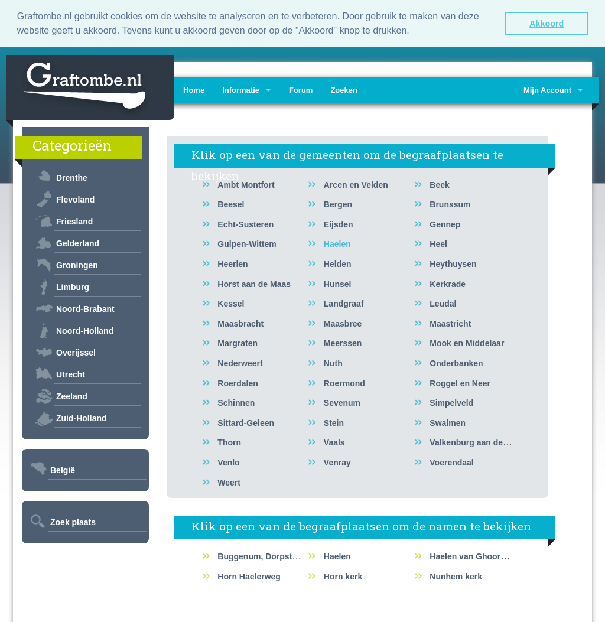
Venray (337, 461)
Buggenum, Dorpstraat (262, 555)
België (62, 469)
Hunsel (338, 283)
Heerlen (232, 263)
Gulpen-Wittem (246, 243)
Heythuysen (453, 263)
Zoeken (343, 88)
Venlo (228, 461)
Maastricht (450, 322)
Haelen (337, 243)
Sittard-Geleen (245, 421)
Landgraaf (344, 302)
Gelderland (77, 242)
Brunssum (450, 203)
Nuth (333, 362)
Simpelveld (451, 401)
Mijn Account (547, 88)
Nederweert (239, 362)
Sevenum (342, 401)
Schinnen (236, 401)
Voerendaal (451, 461)
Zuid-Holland (81, 417)
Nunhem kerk (456, 575)
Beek (439, 183)
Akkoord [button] (546, 23)
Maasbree (343, 322)
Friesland (74, 220)
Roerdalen (237, 382)
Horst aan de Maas (254, 283)
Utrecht (70, 373)
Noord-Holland (84, 329)
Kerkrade (448, 283)
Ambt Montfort (245, 183)
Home (193, 88)
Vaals (334, 442)
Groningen (77, 264)
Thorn (229, 442)
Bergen (338, 203)
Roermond (344, 382)
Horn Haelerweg (249, 575)
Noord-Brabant (85, 307)
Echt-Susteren (245, 223)
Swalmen (448, 421)
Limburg (72, 286)
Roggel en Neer (460, 382)
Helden (338, 263)
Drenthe (71, 176)
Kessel (230, 302)
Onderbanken (456, 362)
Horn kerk (343, 575)
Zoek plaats (73, 521)
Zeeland (71, 395)
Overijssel (76, 351)
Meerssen (343, 342)
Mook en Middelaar (467, 342)
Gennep (445, 223)
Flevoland (75, 198)
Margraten (237, 342)
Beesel (230, 203)
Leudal (443, 302)
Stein (334, 421)
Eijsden (338, 223)
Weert (228, 481)
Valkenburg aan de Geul (476, 442)
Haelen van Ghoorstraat (476, 555)
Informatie (240, 88)
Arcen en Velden (356, 183)
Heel (438, 243)
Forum (301, 88)
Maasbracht (240, 322)
